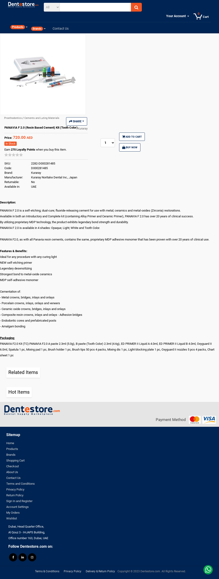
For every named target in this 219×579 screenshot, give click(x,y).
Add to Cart (132, 136)
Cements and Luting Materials (41, 118)
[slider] (13, 155)
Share (76, 121)
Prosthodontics (13, 118)
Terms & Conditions (47, 571)
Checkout (12, 466)
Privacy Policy (15, 489)
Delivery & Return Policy (100, 571)
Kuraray (83, 128)
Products (12, 449)
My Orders (13, 512)
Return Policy (14, 495)
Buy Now (129, 147)
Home (10, 443)
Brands (11, 454)
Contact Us (13, 478)
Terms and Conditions (20, 483)
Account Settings (17, 507)
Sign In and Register (19, 501)
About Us (12, 472)
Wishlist (11, 518)
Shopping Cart (15, 460)
